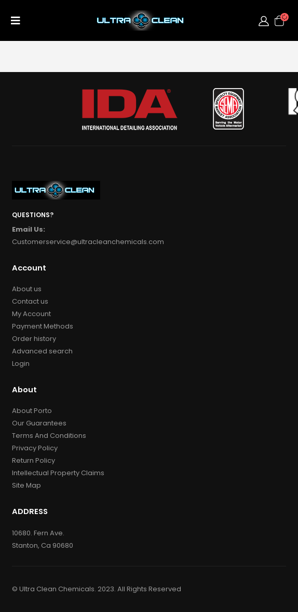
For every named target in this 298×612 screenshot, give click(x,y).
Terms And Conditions (49, 435)
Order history (34, 339)
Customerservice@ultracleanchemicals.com (88, 242)
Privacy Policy (35, 448)
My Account (31, 314)
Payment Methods (42, 326)
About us (27, 289)
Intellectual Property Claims (58, 473)
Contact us (30, 301)
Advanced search (42, 351)
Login (21, 363)
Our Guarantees (39, 423)
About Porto (32, 411)
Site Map (26, 485)
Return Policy (33, 460)
